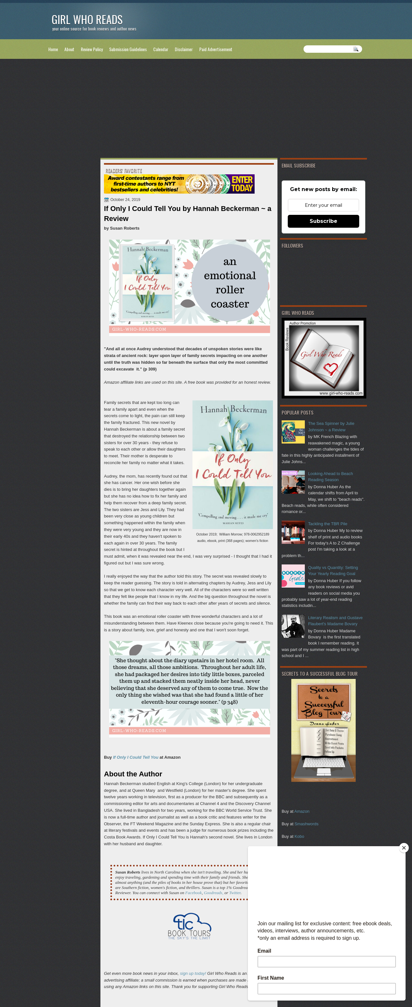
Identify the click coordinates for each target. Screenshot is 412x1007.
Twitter (234, 892)
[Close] (404, 848)
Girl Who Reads (87, 19)
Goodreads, (213, 892)
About (69, 49)
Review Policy (92, 49)
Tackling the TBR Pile (327, 523)
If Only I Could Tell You (135, 757)
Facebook (193, 892)
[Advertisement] (206, 110)
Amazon (301, 811)
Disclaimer (184, 49)
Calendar (160, 49)
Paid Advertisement (215, 49)
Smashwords (306, 823)
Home (53, 49)
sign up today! (193, 973)
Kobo (299, 836)
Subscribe (323, 221)
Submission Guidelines (128, 49)
